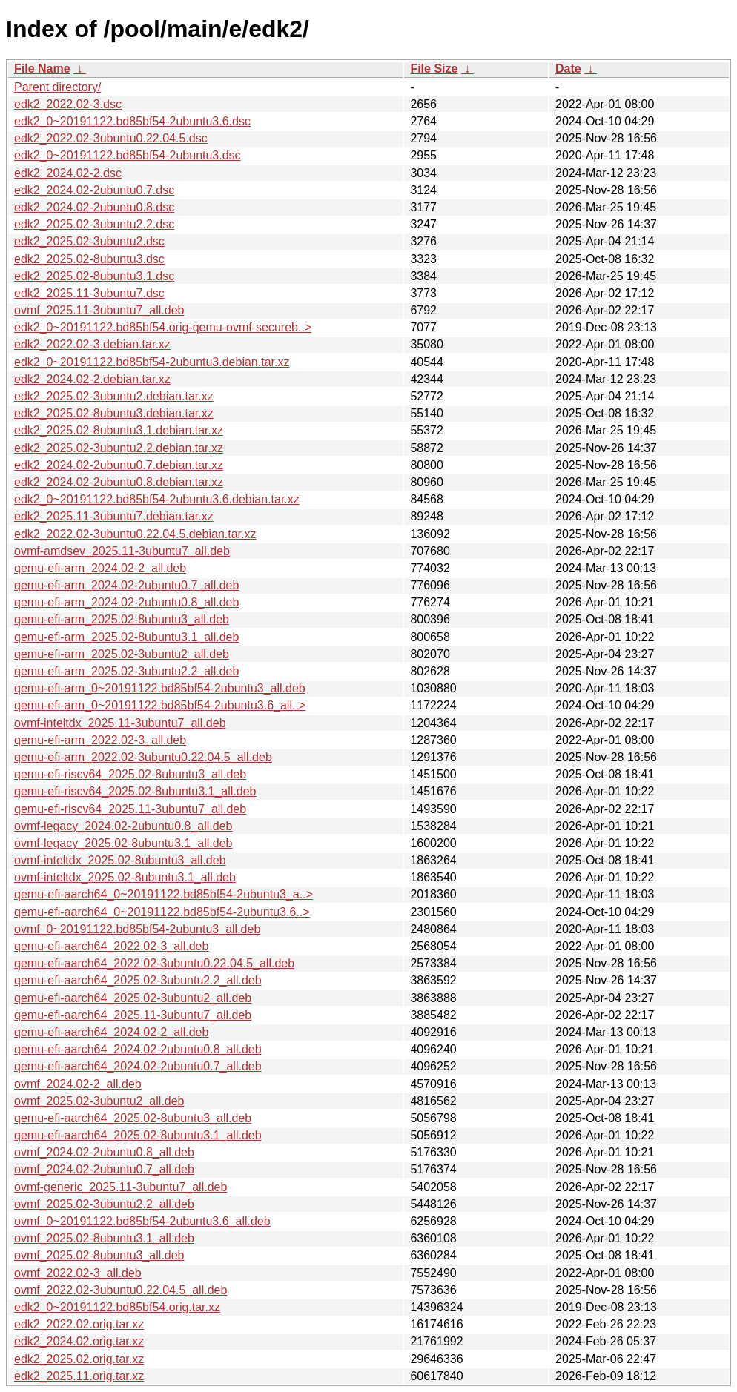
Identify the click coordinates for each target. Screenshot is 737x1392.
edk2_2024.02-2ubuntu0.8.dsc (94, 207)
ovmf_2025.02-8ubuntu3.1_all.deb (104, 1238)
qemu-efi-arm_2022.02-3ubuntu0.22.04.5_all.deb (143, 757)
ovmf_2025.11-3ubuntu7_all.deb (99, 310)
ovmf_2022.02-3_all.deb (78, 1273)
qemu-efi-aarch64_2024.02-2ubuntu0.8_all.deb (138, 1049)
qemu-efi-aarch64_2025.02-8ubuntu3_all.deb (132, 1118)
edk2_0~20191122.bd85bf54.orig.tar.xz (117, 1307)
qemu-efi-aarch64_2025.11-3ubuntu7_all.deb (132, 1015)
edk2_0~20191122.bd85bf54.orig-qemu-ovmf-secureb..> (162, 327)
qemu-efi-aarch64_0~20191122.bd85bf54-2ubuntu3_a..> (163, 894)
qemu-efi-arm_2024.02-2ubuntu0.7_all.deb (126, 585)
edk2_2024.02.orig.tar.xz (79, 1341)
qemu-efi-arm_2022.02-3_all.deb (100, 740)
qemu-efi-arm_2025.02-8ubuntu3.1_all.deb (126, 637)
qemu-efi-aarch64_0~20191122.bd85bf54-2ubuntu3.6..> (162, 912)
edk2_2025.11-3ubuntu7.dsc (89, 293)
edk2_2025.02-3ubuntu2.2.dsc (94, 224)
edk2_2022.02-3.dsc (68, 104)
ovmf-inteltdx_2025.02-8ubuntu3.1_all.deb (125, 877)
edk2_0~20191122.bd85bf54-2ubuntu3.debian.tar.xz (151, 362)
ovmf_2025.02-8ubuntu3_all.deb (99, 1255)
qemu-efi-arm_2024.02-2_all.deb (100, 568)
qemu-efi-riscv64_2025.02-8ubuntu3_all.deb (130, 774)
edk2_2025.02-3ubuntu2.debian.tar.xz (114, 396)
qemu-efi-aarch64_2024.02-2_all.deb (111, 1032)
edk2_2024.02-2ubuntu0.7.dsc (94, 190)
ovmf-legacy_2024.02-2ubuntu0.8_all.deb (123, 826)
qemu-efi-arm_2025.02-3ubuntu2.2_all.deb (126, 671)
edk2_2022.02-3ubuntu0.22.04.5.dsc (111, 138)
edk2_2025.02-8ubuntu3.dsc (89, 259)
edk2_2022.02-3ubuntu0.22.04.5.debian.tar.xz (135, 534)
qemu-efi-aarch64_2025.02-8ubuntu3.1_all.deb (138, 1135)
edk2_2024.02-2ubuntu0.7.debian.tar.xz (118, 465)
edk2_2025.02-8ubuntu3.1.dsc (94, 276)
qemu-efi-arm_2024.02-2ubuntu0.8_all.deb (126, 602)
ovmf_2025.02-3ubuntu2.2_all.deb (104, 1204)
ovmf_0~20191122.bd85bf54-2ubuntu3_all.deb (137, 929)
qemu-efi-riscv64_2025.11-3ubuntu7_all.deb (130, 809)
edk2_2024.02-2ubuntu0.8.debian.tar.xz (118, 482)
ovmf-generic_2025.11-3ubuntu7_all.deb (120, 1187)
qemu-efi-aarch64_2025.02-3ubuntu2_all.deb (132, 998)
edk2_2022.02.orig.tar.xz (79, 1324)
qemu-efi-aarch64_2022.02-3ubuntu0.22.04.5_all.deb (154, 963)
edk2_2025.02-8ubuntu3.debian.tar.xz (114, 413)
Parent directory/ (57, 87)
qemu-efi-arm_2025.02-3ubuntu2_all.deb (121, 654)
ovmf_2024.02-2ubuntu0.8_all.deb (104, 1152)
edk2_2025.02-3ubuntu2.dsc (89, 241)
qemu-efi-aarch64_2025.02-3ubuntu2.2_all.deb (138, 980)
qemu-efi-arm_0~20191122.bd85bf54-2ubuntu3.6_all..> (159, 705)
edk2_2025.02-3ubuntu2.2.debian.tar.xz (118, 448)
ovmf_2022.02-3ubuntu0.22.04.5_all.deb (120, 1290)
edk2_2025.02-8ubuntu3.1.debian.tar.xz (118, 430)
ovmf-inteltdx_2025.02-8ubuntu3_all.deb (120, 860)
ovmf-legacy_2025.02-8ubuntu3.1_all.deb (123, 843)
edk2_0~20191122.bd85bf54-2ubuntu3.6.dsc (132, 121)
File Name (42, 68)
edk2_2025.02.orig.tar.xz (79, 1359)
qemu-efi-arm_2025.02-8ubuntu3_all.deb (121, 619)
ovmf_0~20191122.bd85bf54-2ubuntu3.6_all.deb (142, 1221)
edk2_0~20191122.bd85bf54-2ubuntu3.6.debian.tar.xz (157, 499)
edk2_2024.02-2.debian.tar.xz (92, 379)
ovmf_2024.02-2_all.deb (78, 1084)
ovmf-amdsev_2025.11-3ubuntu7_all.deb (122, 551)
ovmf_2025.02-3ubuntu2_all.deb (99, 1101)
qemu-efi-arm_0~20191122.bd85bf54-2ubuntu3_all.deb (159, 688)
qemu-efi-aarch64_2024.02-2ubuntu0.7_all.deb (138, 1066)
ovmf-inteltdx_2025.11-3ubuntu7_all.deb (120, 723)
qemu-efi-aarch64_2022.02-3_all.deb (111, 946)
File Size (433, 68)
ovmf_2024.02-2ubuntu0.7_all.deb (104, 1169)
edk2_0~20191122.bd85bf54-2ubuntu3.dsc (127, 155)
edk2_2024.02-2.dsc (68, 173)
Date (568, 68)
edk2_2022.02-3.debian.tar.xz (92, 344)
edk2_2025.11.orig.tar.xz (79, 1376)
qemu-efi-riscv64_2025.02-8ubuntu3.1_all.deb (135, 791)
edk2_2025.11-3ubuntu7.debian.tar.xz (114, 516)
